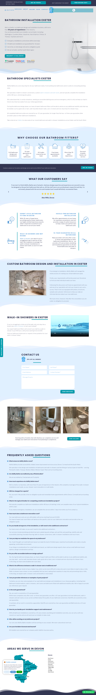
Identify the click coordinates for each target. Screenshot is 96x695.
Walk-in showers (25, 239)
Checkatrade (26, 478)
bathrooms (77, 596)
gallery (74, 582)
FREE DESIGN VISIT (81, 3)
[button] (88, 692)
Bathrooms (74, 604)
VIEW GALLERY (73, 439)
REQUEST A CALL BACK (16, 56)
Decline (13, 671)
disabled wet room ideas (33, 562)
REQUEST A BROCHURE (1, 347)
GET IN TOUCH (36, 3)
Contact (54, 13)
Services (25, 12)
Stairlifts (70, 598)
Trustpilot (36, 478)
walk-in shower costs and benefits (33, 574)
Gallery (41, 13)
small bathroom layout (37, 548)
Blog (47, 13)
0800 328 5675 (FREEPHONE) (75, 14)
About (34, 12)
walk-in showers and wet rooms (49, 93)
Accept (19, 671)
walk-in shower (18, 326)
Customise (7, 671)
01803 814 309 (70, 12)
